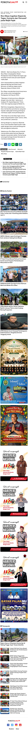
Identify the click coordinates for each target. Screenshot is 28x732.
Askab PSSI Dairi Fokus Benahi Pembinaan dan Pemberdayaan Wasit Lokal (18, 650)
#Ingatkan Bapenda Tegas (7, 151)
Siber (17, 729)
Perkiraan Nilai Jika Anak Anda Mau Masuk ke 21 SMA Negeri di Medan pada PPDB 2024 (18, 680)
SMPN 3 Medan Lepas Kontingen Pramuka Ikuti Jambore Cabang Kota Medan (13, 237)
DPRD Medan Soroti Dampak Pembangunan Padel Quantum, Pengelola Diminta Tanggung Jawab (13, 332)
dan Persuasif (6, 12)
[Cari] (23, 2)
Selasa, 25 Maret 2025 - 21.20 (9, 32)
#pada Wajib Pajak (19, 151)
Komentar (25, 31)
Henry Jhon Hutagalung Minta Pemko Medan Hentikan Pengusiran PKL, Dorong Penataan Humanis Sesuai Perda (14, 167)
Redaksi (11, 729)
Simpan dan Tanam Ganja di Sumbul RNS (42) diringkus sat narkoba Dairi (18, 695)
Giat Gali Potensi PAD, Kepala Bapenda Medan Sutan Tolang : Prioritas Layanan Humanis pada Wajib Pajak (14, 173)
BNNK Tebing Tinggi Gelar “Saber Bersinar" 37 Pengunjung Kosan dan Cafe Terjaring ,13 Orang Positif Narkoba (19, 658)
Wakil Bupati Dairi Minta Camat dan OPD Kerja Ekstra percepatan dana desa (18, 687)
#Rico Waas (4, 153)
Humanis (11, 12)
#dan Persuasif (12, 149)
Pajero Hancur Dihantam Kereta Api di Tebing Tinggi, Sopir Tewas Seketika (12, 644)
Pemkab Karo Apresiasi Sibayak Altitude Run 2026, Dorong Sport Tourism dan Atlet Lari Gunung (17, 711)
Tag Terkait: (4, 149)
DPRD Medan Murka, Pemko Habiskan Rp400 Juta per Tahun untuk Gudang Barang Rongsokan (12, 308)
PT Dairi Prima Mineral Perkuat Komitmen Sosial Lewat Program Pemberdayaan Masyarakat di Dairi (13, 260)
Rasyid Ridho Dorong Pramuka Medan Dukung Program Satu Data (18, 672)
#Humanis (20, 149)
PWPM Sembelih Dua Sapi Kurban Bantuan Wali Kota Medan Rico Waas (13, 284)
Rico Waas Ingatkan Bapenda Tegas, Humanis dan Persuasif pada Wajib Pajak (14, 163)
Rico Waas (8, 13)
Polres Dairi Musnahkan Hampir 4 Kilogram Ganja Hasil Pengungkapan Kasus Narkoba (18, 665)
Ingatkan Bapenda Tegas (18, 12)
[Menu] (27, 2)
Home (2, 12)
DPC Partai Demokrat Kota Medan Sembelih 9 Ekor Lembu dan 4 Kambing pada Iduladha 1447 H (14, 213)
